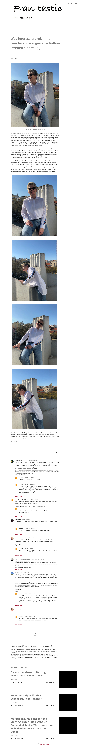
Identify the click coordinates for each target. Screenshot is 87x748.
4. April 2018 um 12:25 (27, 519)
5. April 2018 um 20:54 (30, 477)
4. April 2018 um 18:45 (40, 559)
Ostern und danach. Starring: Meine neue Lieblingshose (28, 674)
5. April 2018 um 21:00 (30, 528)
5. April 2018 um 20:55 (30, 484)
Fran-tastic (21, 477)
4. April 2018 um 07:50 (32, 460)
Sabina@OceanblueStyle (20, 499)
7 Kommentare (19, 682)
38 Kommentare (19, 705)
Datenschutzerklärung (16, 24)
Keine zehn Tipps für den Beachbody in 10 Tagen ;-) (26, 697)
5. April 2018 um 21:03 (30, 548)
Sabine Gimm (18, 519)
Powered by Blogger (43, 744)
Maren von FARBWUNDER (20, 460)
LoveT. (16, 609)
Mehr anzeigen (50, 682)
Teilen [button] (68, 64)
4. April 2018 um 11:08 (32, 499)
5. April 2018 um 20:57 (30, 508)
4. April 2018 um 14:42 (29, 537)
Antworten (18, 496)
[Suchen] (70, 4)
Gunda (16, 572)
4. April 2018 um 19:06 (24, 572)
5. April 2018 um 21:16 (30, 616)
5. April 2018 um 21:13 (30, 593)
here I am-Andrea (19, 537)
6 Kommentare (19, 738)
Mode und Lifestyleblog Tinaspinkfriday (24, 559)
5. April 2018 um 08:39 (24, 609)
